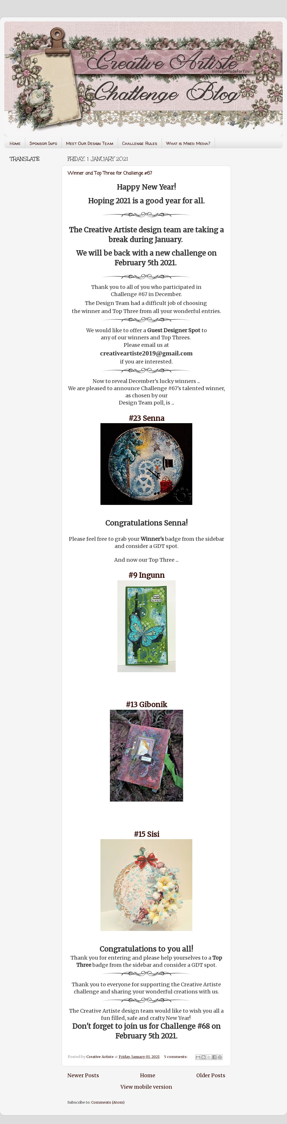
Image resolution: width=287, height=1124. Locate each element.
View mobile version (146, 1087)
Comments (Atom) (108, 1102)
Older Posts (210, 1075)
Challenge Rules (139, 143)
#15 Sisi (146, 834)
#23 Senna (146, 418)
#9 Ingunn (146, 575)
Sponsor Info (43, 143)
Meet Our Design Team (89, 143)
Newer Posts (83, 1075)
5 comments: (176, 1057)
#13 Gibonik (146, 704)
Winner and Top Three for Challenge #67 (110, 173)
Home (15, 143)
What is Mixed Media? (188, 143)
